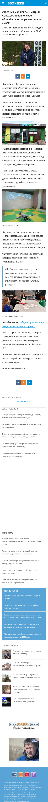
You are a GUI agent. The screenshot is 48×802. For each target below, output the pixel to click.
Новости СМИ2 (24, 402)
